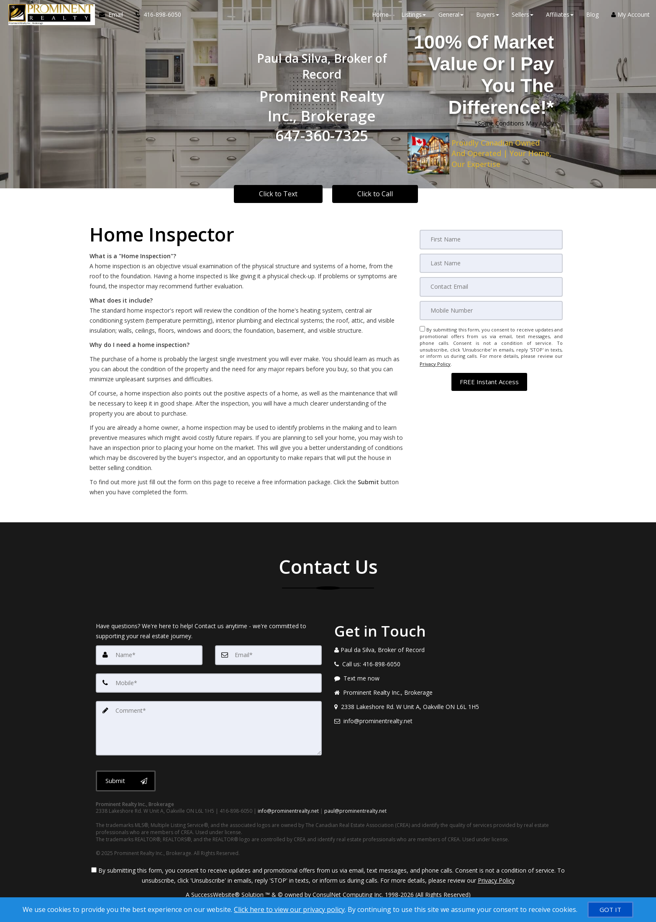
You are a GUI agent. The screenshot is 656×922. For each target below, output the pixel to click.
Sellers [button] (522, 17)
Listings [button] (413, 17)
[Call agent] (153, 16)
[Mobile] (491, 309)
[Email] (491, 286)
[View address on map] (447, 707)
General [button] (451, 17)
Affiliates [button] (560, 17)
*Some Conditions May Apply (514, 123)
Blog (592, 17)
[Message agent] (447, 678)
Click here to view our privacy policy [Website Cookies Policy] (289, 909)
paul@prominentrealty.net (355, 809)
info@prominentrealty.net (288, 809)
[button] (489, 378)
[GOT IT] (610, 909)
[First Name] (491, 239)
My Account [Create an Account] (630, 17)
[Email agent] (447, 721)
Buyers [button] (487, 17)
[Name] (149, 655)
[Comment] (209, 727)
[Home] (48, 16)
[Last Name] (491, 262)
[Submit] (126, 778)
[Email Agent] (112, 16)
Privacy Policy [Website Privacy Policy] (435, 362)
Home (380, 17)
